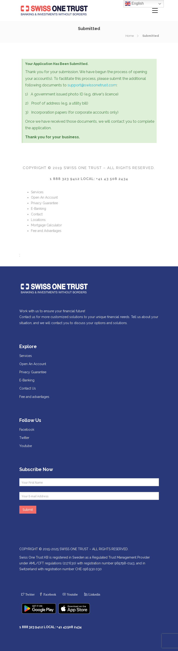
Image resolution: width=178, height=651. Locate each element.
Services (37, 192)
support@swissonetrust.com (92, 85)
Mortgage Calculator (46, 225)
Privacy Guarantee (44, 203)
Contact (37, 214)
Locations (38, 220)
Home (129, 35)
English (134, 4)
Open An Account (44, 197)
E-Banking (38, 208)
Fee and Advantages (46, 231)
